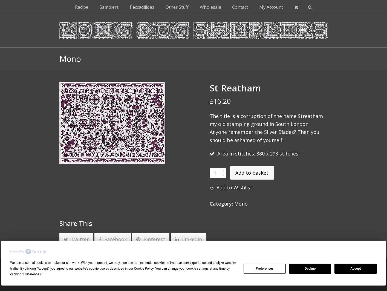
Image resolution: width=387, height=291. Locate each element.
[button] (296, 7)
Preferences (265, 268)
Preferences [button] (32, 274)
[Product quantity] (215, 173)
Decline (310, 268)
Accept (356, 268)
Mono (241, 203)
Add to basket (251, 172)
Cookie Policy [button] (144, 268)
